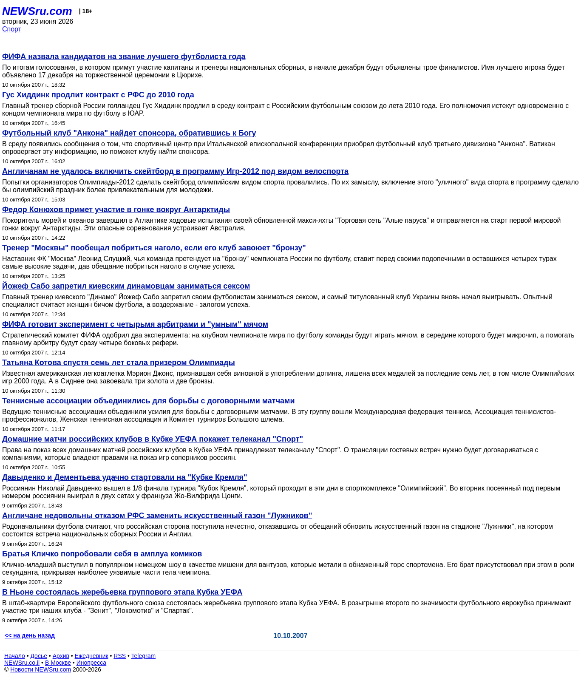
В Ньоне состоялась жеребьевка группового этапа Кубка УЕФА (122, 592)
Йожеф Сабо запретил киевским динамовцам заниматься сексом (126, 286)
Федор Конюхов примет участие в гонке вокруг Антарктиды (116, 209)
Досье (38, 655)
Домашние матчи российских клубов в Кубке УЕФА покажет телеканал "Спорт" (152, 439)
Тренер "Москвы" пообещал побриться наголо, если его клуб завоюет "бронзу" (154, 248)
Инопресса (92, 662)
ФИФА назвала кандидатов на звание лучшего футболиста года (124, 56)
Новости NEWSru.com (40, 669)
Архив (61, 655)
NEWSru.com (37, 11)
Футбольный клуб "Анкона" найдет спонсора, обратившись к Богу (129, 133)
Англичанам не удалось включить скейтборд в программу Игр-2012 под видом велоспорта (175, 171)
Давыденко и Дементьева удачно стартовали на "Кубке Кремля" (124, 477)
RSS (119, 655)
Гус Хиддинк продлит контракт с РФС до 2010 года (98, 95)
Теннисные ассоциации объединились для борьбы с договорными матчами (148, 401)
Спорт (11, 29)
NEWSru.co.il (22, 662)
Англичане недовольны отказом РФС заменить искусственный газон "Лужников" (157, 515)
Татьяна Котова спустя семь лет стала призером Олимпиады (118, 362)
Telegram (143, 655)
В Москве (58, 662)
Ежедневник (91, 655)
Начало (14, 655)
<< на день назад (30, 635)
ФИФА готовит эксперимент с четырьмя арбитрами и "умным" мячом (135, 324)
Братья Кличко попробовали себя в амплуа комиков (102, 554)
